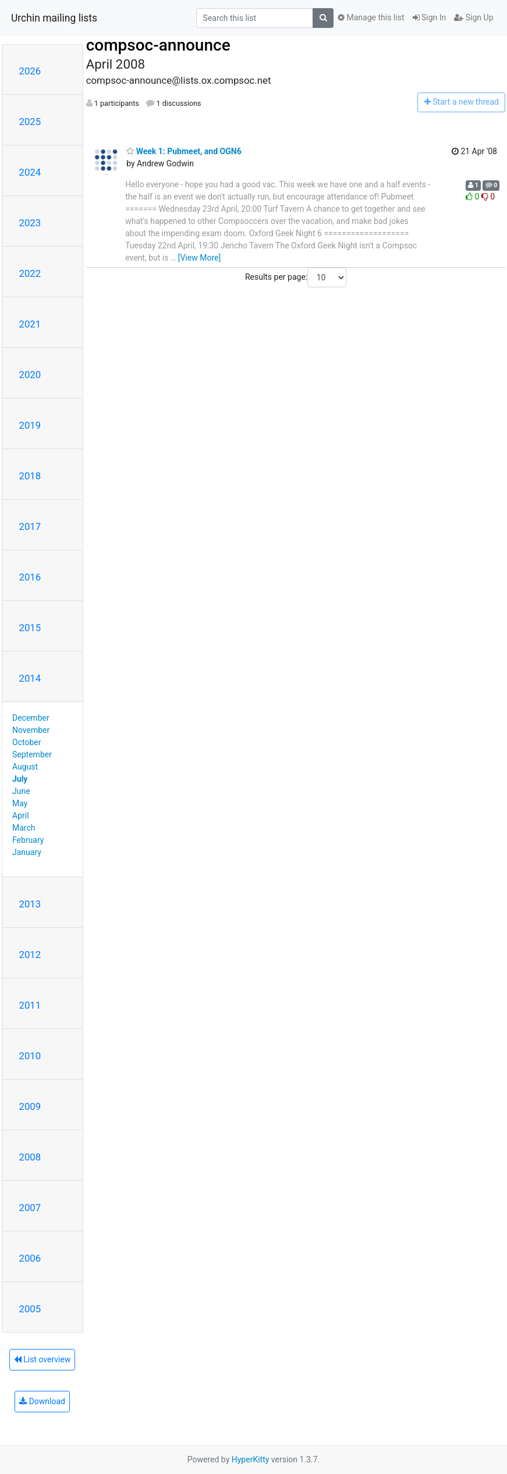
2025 (30, 121)
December (30, 717)
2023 (30, 223)
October (26, 742)
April (20, 815)
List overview (42, 1359)
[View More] (199, 257)
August (25, 766)
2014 (30, 678)
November (30, 730)
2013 (30, 904)
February (28, 840)
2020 (30, 374)
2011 (30, 1005)
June (21, 791)
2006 (30, 1258)
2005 (30, 1309)
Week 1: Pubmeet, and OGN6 (184, 151)
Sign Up (473, 17)
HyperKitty (251, 1459)
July (19, 779)
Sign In (429, 17)
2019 (30, 425)
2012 (30, 954)
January (26, 852)
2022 (30, 273)
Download (42, 1401)
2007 (30, 1207)
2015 (30, 627)
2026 (30, 71)
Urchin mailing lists (54, 18)
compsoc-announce (158, 45)
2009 (30, 1106)
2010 (30, 1056)
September (32, 754)
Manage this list (371, 17)
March (24, 827)
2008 (30, 1157)
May (19, 803)
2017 (30, 526)
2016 (30, 577)
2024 (30, 172)
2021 (30, 324)
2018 (30, 476)
